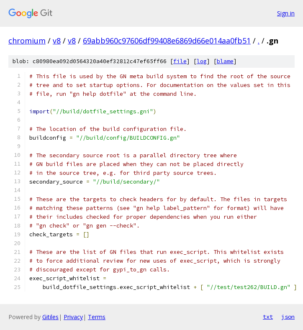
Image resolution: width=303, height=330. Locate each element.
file (180, 61)
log (202, 61)
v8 (57, 41)
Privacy (73, 317)
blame (225, 61)
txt (268, 316)
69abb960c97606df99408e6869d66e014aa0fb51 (167, 41)
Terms (96, 317)
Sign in (286, 13)
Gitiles (50, 317)
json (288, 316)
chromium (27, 41)
